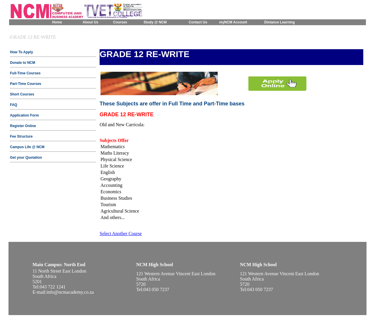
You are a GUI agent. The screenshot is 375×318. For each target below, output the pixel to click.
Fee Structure (21, 136)
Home (57, 22)
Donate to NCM (22, 63)
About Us (90, 22)
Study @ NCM (155, 22)
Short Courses (22, 94)
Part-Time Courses (25, 84)
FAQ (13, 105)
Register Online (23, 126)
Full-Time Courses (25, 73)
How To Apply (21, 52)
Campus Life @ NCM (27, 147)
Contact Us (198, 22)
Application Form (24, 115)
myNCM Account (233, 22)
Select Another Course (121, 233)
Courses (120, 22)
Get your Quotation (26, 157)
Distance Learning (279, 22)
